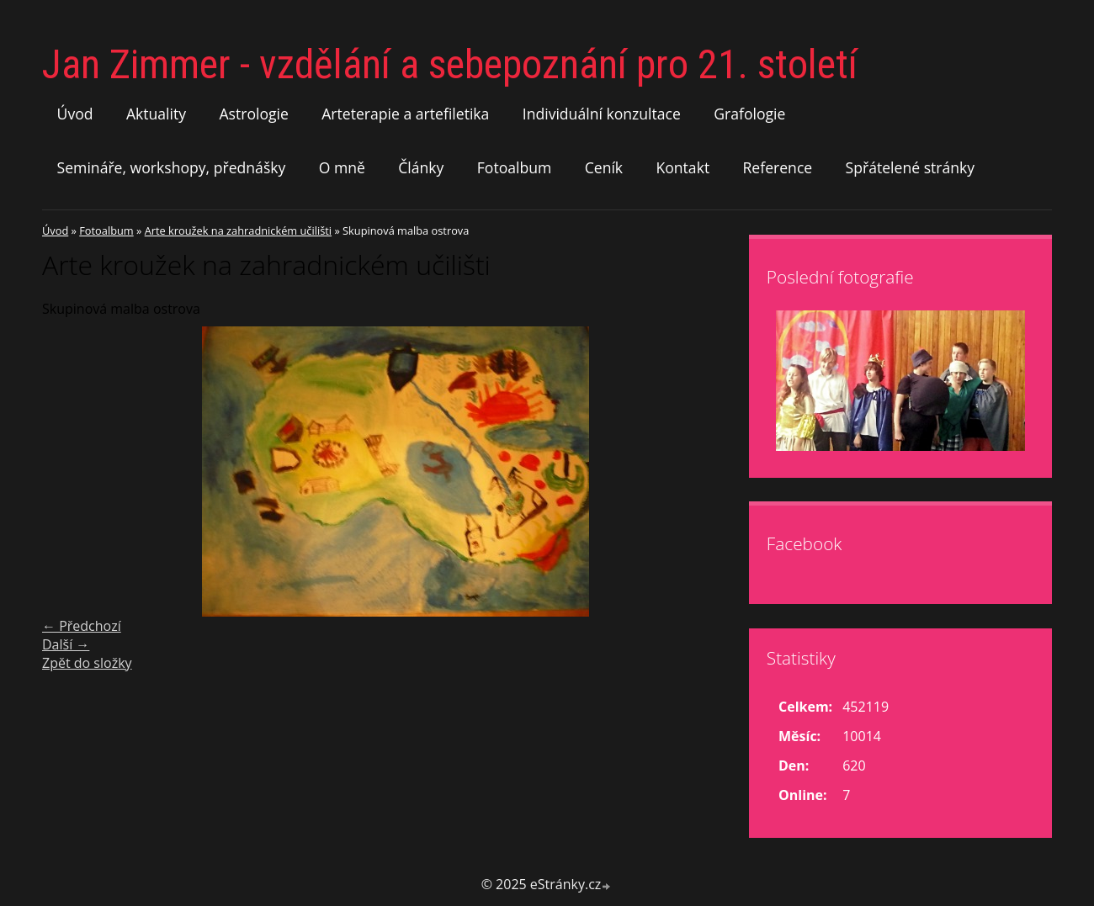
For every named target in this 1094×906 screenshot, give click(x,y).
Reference (778, 167)
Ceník (604, 167)
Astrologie (253, 113)
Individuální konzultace (602, 113)
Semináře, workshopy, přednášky (171, 167)
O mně (342, 167)
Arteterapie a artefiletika (405, 113)
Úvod (75, 113)
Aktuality (156, 113)
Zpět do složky (87, 663)
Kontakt (682, 167)
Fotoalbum (514, 167)
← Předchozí (81, 626)
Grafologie (749, 113)
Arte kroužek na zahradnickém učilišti (238, 230)
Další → (65, 644)
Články (420, 167)
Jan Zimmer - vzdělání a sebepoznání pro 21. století (450, 64)
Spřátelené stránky (910, 167)
